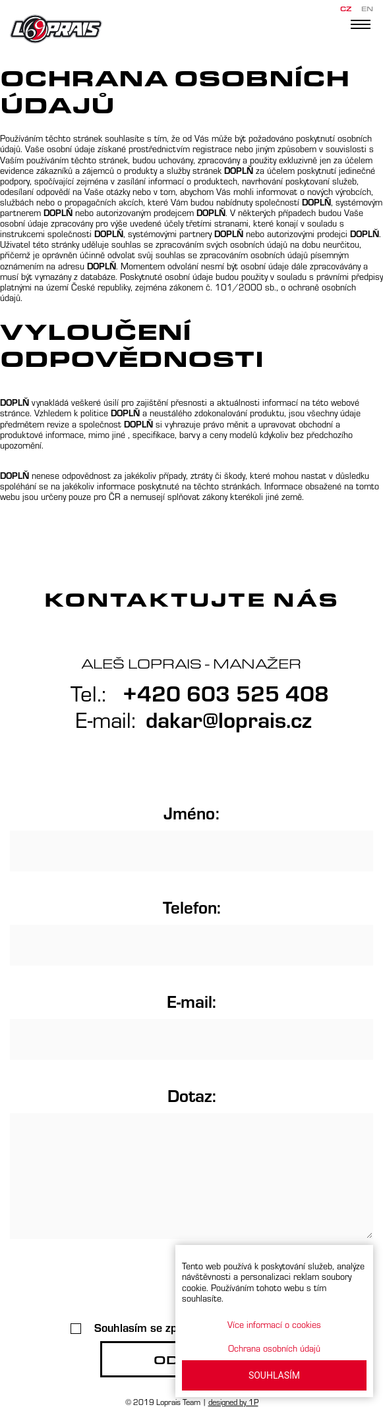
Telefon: (192, 906)
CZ (345, 9)
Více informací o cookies (274, 1324)
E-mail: (191, 1000)
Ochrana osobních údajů (274, 1348)
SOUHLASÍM (274, 1375)
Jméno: (191, 812)
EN (367, 9)
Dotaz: (191, 1095)
